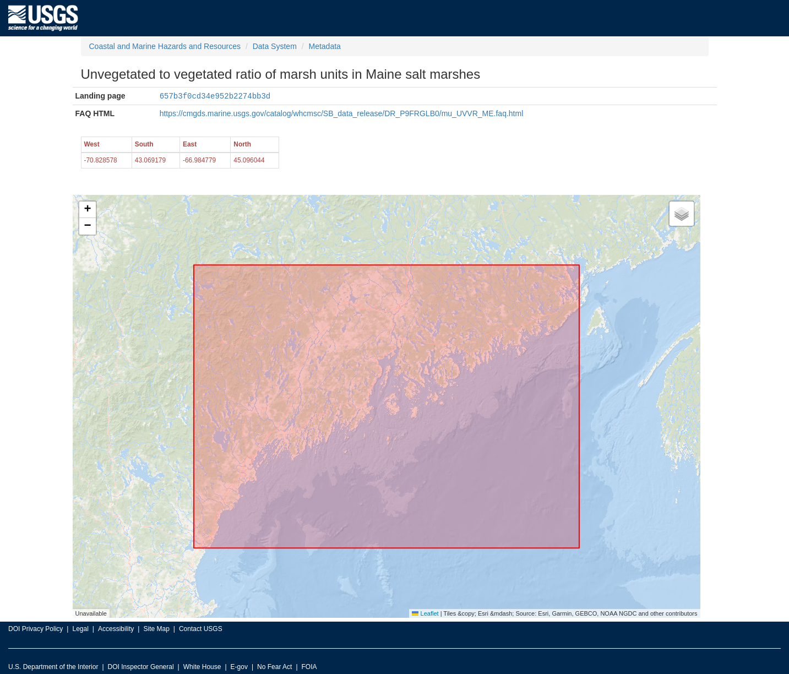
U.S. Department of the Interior (53, 666)
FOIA (309, 666)
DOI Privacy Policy (35, 628)
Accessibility (116, 628)
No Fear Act (274, 666)
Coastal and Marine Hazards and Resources (165, 46)
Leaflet (425, 613)
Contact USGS (200, 628)
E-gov (239, 666)
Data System (275, 46)
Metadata (324, 46)
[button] (87, 209)
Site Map (156, 628)
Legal (80, 628)
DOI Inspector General (141, 666)
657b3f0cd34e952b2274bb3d (215, 95)
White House (202, 666)
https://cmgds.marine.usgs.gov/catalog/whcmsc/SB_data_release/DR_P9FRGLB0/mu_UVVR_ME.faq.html (342, 112)
